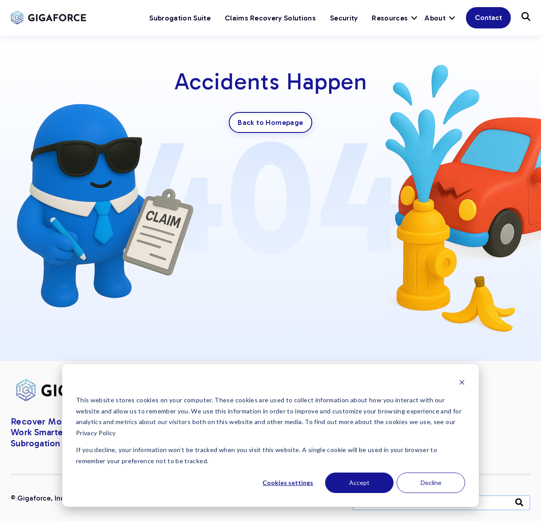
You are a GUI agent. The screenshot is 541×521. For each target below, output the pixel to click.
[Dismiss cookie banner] (462, 383)
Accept (359, 482)
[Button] (525, 16)
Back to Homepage (270, 122)
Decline (431, 482)
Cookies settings (288, 482)
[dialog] (270, 435)
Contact (488, 17)
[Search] (519, 502)
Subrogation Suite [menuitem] (179, 18)
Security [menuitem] (344, 18)
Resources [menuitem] (390, 18)
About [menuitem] (435, 18)
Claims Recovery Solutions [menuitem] (270, 18)
